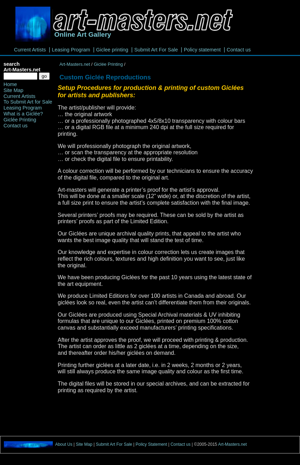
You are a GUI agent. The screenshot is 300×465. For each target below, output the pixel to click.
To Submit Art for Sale (27, 102)
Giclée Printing (109, 64)
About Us (63, 444)
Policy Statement (152, 444)
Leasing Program (71, 49)
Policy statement (202, 49)
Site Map (13, 90)
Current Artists (30, 49)
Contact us (239, 49)
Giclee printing (112, 49)
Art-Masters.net (74, 64)
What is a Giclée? (23, 114)
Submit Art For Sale (156, 49)
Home (10, 84)
